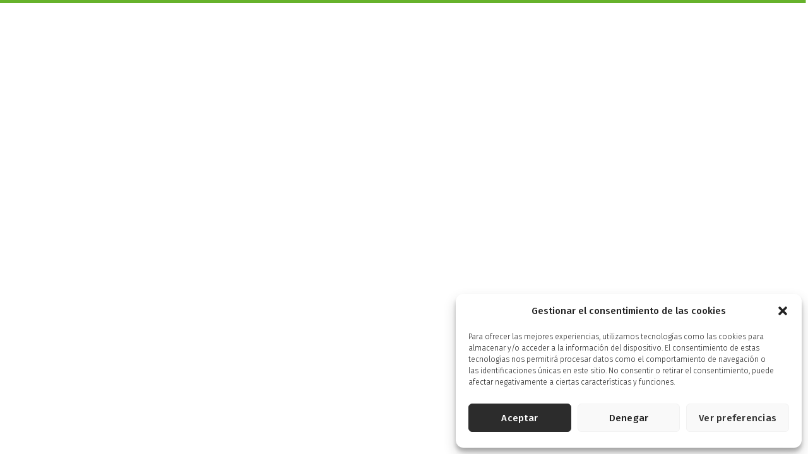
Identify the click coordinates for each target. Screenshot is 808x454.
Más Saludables (419, 31)
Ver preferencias (737, 418)
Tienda (771, 31)
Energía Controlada (601, 31)
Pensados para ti (504, 31)
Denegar (629, 418)
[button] (782, 311)
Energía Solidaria (703, 31)
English (771, 12)
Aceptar (519, 418)
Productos (346, 31)
